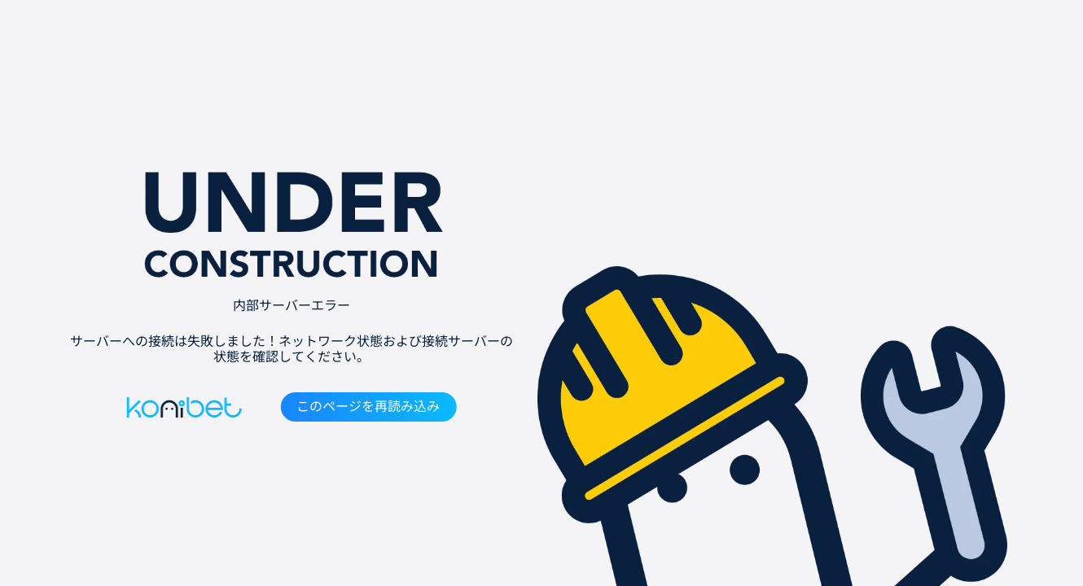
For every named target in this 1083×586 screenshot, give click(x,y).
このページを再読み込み (368, 407)
